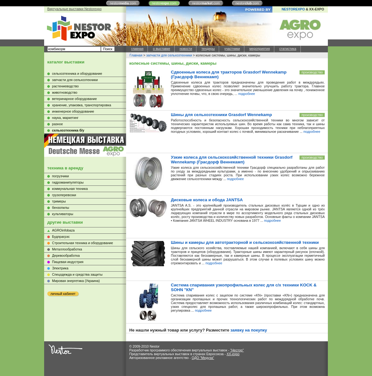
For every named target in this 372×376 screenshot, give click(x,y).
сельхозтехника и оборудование (77, 73)
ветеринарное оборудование (74, 99)
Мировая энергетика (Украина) (76, 281)
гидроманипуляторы (68, 182)
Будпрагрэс (61, 236)
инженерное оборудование (73, 111)
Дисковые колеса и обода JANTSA (207, 199)
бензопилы (60, 207)
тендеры (208, 48)
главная (137, 48)
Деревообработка (66, 255)
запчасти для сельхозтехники (75, 80)
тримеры (59, 201)
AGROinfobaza (63, 230)
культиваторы (62, 214)
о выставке (161, 48)
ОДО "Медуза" (203, 358)
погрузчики (60, 176)
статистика (287, 48)
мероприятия (259, 48)
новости (186, 48)
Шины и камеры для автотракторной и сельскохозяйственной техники (245, 242)
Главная (136, 55)
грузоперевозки (64, 195)
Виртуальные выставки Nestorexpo (74, 9)
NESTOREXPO (293, 9)
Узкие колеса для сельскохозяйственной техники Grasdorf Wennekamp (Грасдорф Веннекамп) (232, 159)
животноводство (64, 92)
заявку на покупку (248, 330)
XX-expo (233, 354)
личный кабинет (62, 294)
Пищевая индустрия (68, 262)
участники (232, 48)
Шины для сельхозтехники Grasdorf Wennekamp (221, 114)
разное (57, 124)
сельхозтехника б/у (68, 130)
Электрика (60, 268)
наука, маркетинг (65, 118)
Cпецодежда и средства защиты (77, 274)
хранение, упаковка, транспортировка (81, 105)
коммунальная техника (70, 189)
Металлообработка (67, 249)
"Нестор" (237, 350)
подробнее (246, 94)
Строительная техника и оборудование (82, 243)
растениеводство (65, 86)
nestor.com (123, 3)
